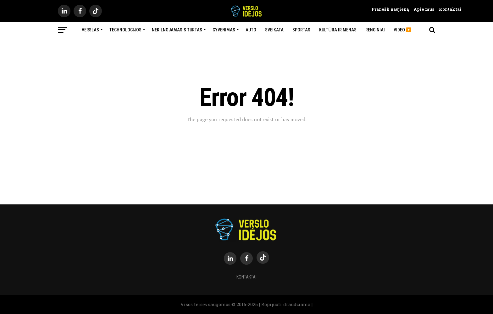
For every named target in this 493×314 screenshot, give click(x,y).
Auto (251, 29)
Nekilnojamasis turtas (177, 29)
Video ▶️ (402, 29)
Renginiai (375, 29)
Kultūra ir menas (337, 29)
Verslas (90, 29)
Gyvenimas (224, 29)
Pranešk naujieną (390, 9)
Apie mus (421, 9)
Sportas (301, 29)
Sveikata (274, 29)
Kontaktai (448, 9)
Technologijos (125, 29)
